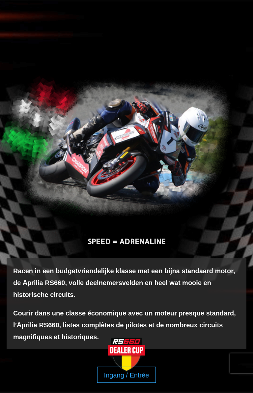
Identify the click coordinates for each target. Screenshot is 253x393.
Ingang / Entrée (126, 375)
